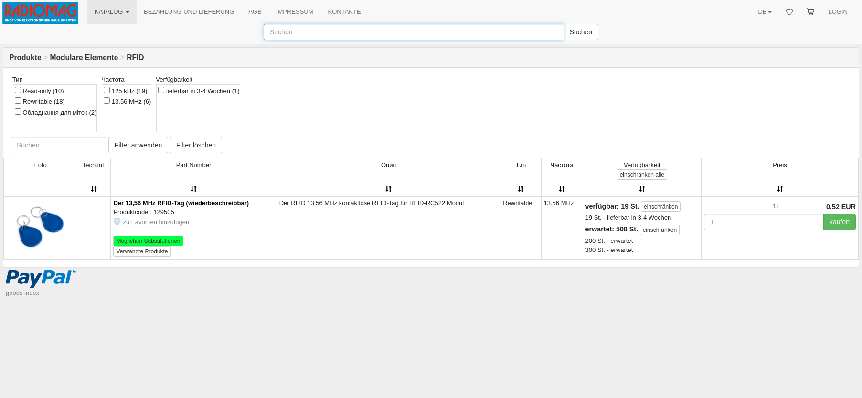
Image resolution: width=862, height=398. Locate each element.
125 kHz (125, 90)
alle (642, 174)
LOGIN (838, 11)
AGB (254, 11)
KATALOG (112, 11)
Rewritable (40, 101)
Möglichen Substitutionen (148, 241)
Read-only (39, 90)
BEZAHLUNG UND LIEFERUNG (189, 11)
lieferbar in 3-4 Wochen (198, 90)
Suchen (581, 32)
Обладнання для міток (55, 112)
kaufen (840, 222)
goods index (22, 311)
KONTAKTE (344, 11)
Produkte (25, 57)
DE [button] (764, 11)
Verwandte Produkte (142, 251)
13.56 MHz (127, 101)
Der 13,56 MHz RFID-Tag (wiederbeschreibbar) (181, 203)
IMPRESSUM (295, 11)
